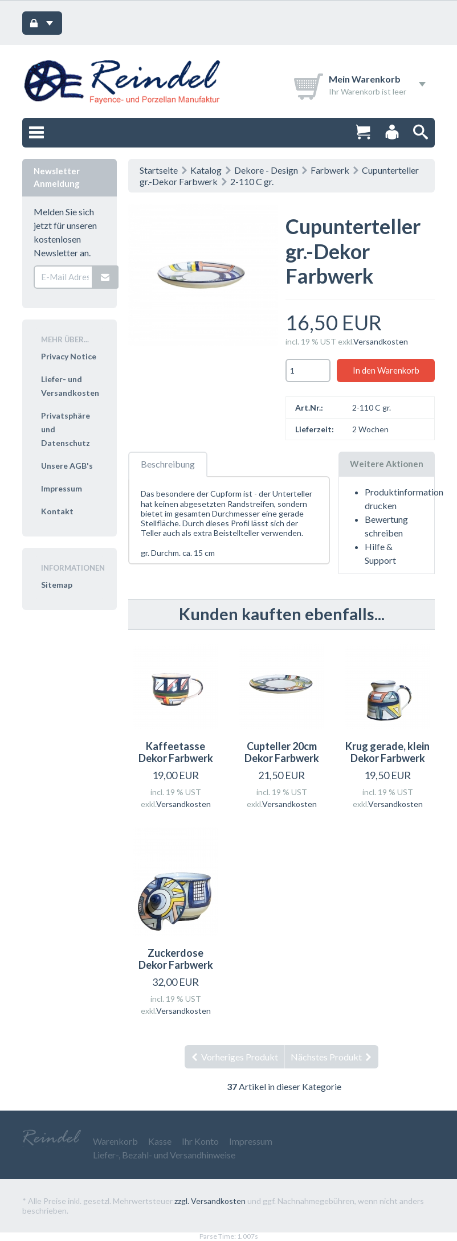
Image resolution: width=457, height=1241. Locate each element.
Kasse (160, 1141)
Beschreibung (168, 463)
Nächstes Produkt (332, 1056)
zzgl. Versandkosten (210, 1201)
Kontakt (57, 511)
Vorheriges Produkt (234, 1056)
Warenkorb (115, 1141)
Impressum (61, 488)
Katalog (206, 170)
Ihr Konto (200, 1141)
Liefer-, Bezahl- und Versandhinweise (164, 1154)
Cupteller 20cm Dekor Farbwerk (281, 752)
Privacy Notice (68, 356)
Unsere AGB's (67, 465)
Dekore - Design (266, 170)
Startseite (159, 170)
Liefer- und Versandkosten (70, 386)
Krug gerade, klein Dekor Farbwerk (387, 752)
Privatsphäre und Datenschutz (65, 429)
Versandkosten (380, 341)
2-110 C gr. (252, 181)
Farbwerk (330, 170)
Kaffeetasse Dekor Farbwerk (175, 752)
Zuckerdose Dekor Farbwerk (175, 959)
